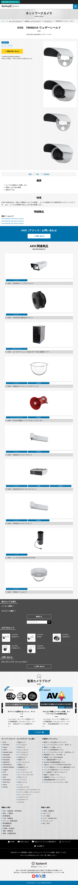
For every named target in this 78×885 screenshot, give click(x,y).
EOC (4, 777)
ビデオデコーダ (23, 797)
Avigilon (5, 770)
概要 (30, 174)
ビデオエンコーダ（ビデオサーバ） (29, 789)
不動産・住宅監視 (8, 828)
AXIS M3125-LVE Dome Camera (13, 218)
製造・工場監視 (8, 813)
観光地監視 (6, 826)
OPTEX (5, 787)
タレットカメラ (23, 750)
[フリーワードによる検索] (37, 622)
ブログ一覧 (39, 732)
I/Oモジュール (22, 782)
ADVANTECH (7, 764)
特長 (37, 174)
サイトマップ (64, 842)
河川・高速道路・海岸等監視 (12, 811)
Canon (5, 747)
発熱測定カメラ (23, 767)
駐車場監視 (6, 816)
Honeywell (6, 755)
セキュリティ (47, 813)
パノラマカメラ (23, 755)
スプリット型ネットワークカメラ (29, 792)
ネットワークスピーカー (26, 775)
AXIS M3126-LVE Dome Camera (13, 221)
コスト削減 (46, 816)
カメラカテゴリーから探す (26, 739)
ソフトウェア (22, 780)
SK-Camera (6, 757)
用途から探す (45, 807)
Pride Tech (6, 782)
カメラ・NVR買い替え (50, 818)
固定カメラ (21, 742)
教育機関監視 (7, 823)
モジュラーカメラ (24, 762)
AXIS (4, 742)
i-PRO (5, 750)
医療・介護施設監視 (9, 833)
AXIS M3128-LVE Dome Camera (13, 223)
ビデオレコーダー (24, 787)
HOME (11, 842)
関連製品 (46, 174)
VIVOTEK (6, 745)
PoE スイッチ (22, 777)
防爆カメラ (21, 764)
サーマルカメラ (23, 752)
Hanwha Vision (7, 752)
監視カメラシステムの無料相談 (44, 842)
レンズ (20, 784)
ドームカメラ (22, 745)
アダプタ (21, 802)
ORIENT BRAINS (8, 767)
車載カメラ (21, 759)
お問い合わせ (39, 236)
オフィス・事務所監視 (10, 821)
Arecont (5, 775)
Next (75, 708)
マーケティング (48, 821)
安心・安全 (46, 823)
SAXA (5, 784)
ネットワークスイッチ (25, 772)
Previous (2, 708)
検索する (39, 616)
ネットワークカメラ (8, 739)
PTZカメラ (21, 747)
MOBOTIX (6, 762)
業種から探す (6, 807)
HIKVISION (6, 780)
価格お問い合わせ (12, 51)
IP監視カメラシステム (49, 739)
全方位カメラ (22, 757)
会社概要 (39, 846)
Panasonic (6, 759)
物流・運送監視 (8, 831)
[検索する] (49, 622)
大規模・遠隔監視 (48, 811)
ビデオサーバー (23, 799)
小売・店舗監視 (8, 818)
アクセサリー (22, 770)
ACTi (4, 772)
